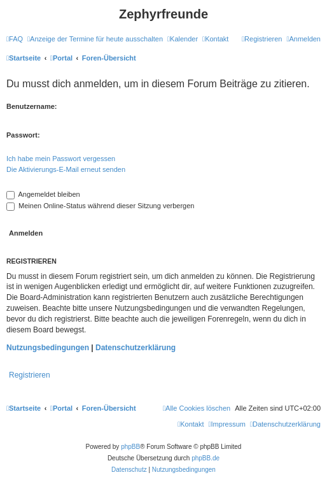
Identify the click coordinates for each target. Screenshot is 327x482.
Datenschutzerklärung (135, 347)
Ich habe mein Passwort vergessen (60, 158)
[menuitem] (14, 38)
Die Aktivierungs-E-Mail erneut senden (65, 169)
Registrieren (29, 375)
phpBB (130, 446)
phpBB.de (205, 458)
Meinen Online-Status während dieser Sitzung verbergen (100, 205)
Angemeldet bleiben (43, 194)
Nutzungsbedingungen (47, 347)
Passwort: (23, 135)
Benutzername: (31, 106)
